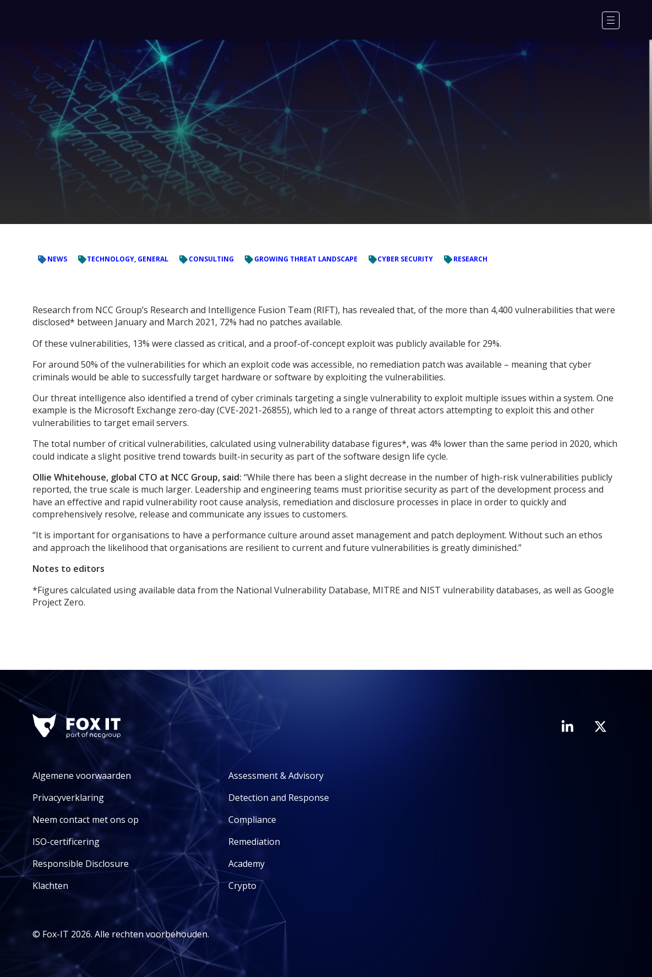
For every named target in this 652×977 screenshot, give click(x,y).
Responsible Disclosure (80, 864)
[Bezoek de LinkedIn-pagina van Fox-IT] (567, 726)
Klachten (50, 886)
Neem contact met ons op (85, 820)
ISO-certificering (66, 842)
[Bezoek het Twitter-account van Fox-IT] (600, 726)
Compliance (252, 820)
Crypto (242, 886)
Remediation (254, 842)
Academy (246, 864)
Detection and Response (278, 798)
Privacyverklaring (68, 798)
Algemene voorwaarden (81, 775)
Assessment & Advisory (276, 775)
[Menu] (611, 20)
